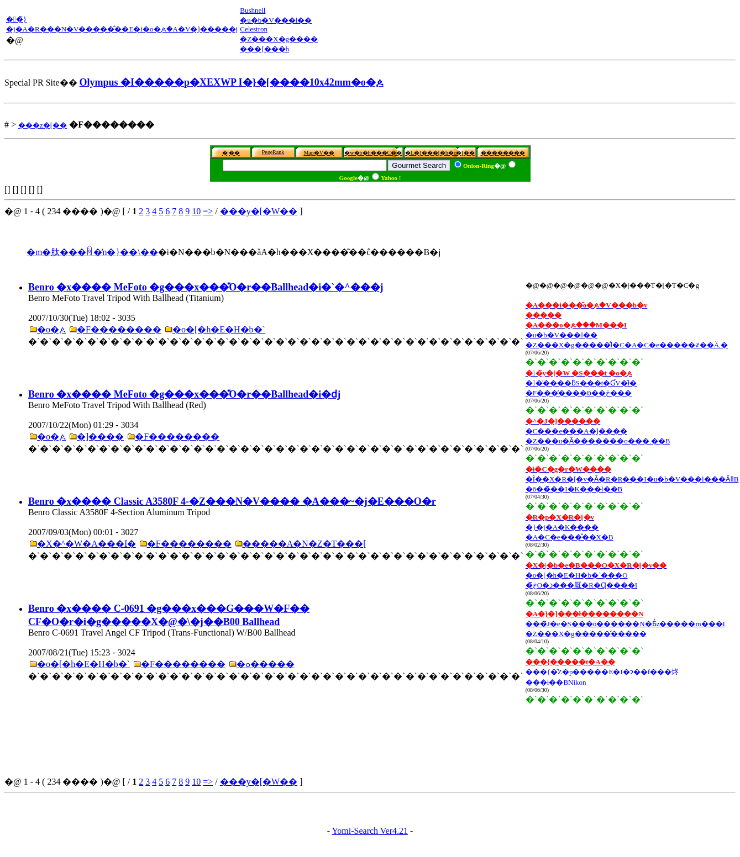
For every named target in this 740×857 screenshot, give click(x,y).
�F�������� (119, 329)
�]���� (100, 436)
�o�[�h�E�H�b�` (218, 329)
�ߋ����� (266, 664)
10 (196, 211)
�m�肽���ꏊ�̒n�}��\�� (92, 252)
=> (208, 211)
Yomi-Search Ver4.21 (370, 830)
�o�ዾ (51, 329)
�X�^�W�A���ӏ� (86, 543)
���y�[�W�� (258, 211)
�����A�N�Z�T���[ (304, 543)
